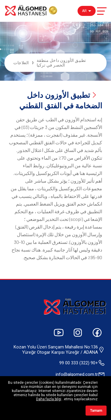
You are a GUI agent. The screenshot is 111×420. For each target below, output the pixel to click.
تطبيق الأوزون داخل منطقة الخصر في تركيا (61, 62)
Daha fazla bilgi (48, 399)
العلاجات (21, 62)
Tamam (96, 411)
